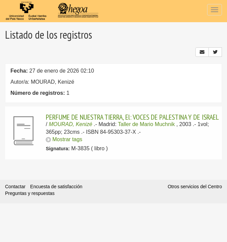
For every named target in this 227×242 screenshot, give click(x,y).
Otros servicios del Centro (195, 186)
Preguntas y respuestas (30, 193)
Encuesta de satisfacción (56, 186)
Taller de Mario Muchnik (146, 124)
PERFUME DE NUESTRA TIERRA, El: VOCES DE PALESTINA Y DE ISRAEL (132, 117)
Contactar (15, 186)
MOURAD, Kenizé (70, 124)
